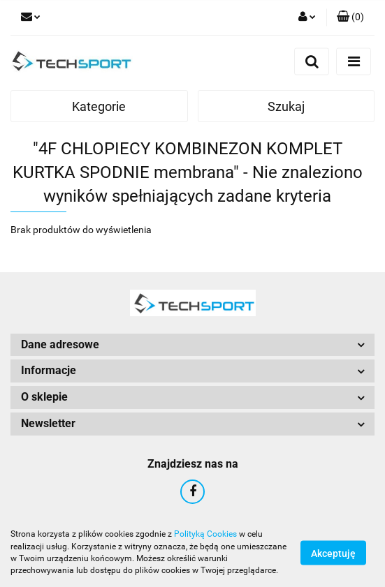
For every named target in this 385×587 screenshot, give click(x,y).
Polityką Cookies (205, 534)
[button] (350, 17)
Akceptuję (333, 552)
